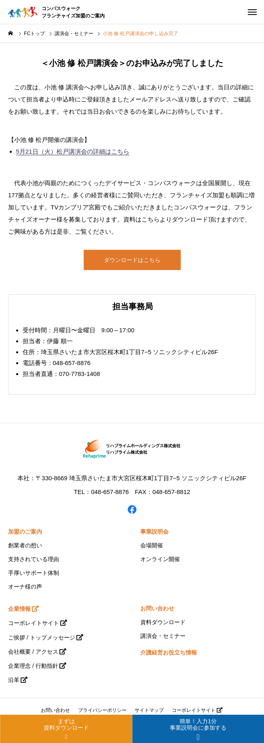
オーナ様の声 (25, 586)
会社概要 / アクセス (33, 651)
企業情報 (19, 609)
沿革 (13, 680)
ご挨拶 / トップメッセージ (41, 637)
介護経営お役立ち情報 (168, 652)
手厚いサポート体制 (33, 573)
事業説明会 (154, 531)
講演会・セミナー (163, 636)
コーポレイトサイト (33, 623)
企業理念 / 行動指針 (33, 666)
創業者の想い (25, 545)
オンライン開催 (160, 559)
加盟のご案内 (25, 531)
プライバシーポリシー (102, 710)
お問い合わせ (157, 608)
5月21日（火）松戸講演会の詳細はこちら (72, 151)
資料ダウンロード (163, 622)
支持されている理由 (33, 559)
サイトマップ (149, 710)
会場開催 (151, 545)
